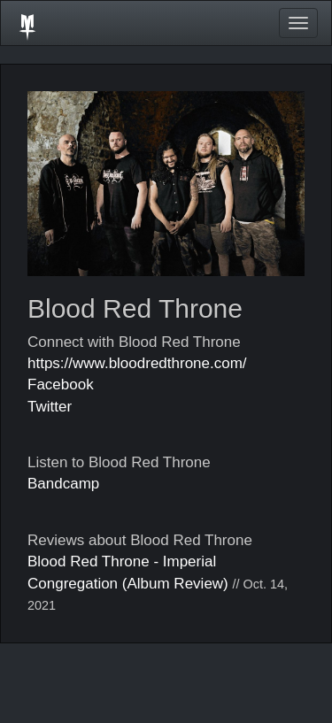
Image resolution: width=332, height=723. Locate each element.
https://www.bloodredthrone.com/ (137, 363)
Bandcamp (63, 483)
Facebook (60, 384)
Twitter (49, 406)
